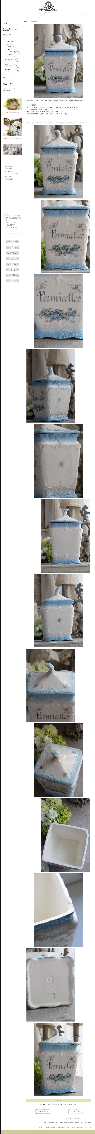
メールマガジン (9, 176)
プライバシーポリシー (77, 1127)
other (85, 1122)
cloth (67, 1122)
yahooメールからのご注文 (12, 173)
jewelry (77, 1122)
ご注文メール (9, 171)
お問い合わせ (9, 168)
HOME (40, 1127)
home (89, 1122)
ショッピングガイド (50, 1127)
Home (25, 21)
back (45, 1122)
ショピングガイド (10, 166)
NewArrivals (33, 21)
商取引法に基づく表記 (63, 1127)
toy (82, 1122)
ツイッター (88, 1127)
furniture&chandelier (53, 1122)
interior (72, 1122)
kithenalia (62, 1122)
